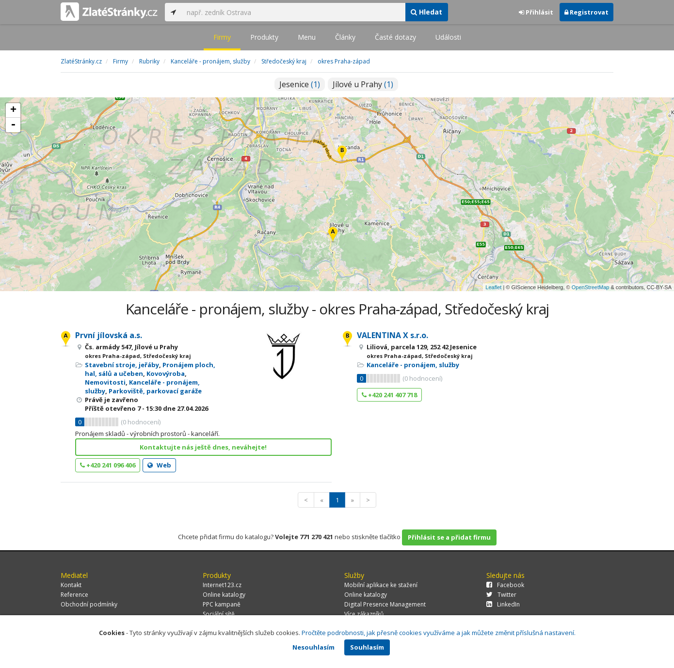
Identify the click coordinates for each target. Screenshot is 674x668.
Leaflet (493, 287)
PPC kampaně (222, 604)
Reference (74, 594)
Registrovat (586, 12)
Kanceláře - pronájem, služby (413, 364)
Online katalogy (224, 594)
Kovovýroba (165, 373)
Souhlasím (367, 647)
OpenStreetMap (591, 287)
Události (448, 37)
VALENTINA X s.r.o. (392, 335)
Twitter (501, 594)
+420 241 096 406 (107, 465)
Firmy (222, 37)
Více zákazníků (364, 614)
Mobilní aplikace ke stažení (380, 585)
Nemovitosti (105, 382)
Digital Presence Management (385, 604)
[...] (293, 12)
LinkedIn (503, 604)
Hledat (426, 11)
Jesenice (299, 84)
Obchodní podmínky (89, 604)
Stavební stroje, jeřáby (122, 364)
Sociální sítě (219, 614)
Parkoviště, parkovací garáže (155, 391)
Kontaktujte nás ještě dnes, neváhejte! (203, 447)
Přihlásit (536, 12)
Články (345, 37)
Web (159, 465)
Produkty (264, 37)
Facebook (505, 585)
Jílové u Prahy (363, 84)
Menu (307, 37)
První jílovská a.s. (108, 335)
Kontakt (71, 585)
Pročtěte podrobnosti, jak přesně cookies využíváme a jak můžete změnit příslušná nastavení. (439, 632)
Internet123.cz (222, 585)
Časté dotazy (395, 37)
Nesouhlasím (313, 647)
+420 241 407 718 (389, 394)
